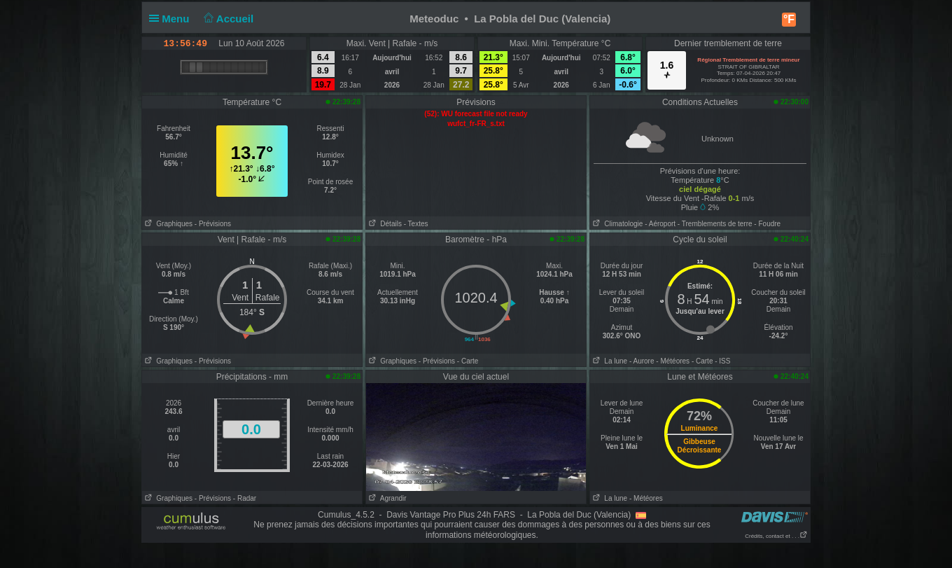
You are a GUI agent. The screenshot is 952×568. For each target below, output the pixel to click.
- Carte (468, 361)
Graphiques (167, 224)
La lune (608, 361)
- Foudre (767, 224)
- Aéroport (660, 224)
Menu (172, 19)
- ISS (722, 361)
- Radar (244, 498)
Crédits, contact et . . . (776, 536)
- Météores (673, 361)
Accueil (227, 19)
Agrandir (386, 498)
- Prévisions (213, 224)
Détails (384, 224)
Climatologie (616, 224)
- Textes (416, 224)
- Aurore (641, 361)
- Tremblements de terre (715, 224)
